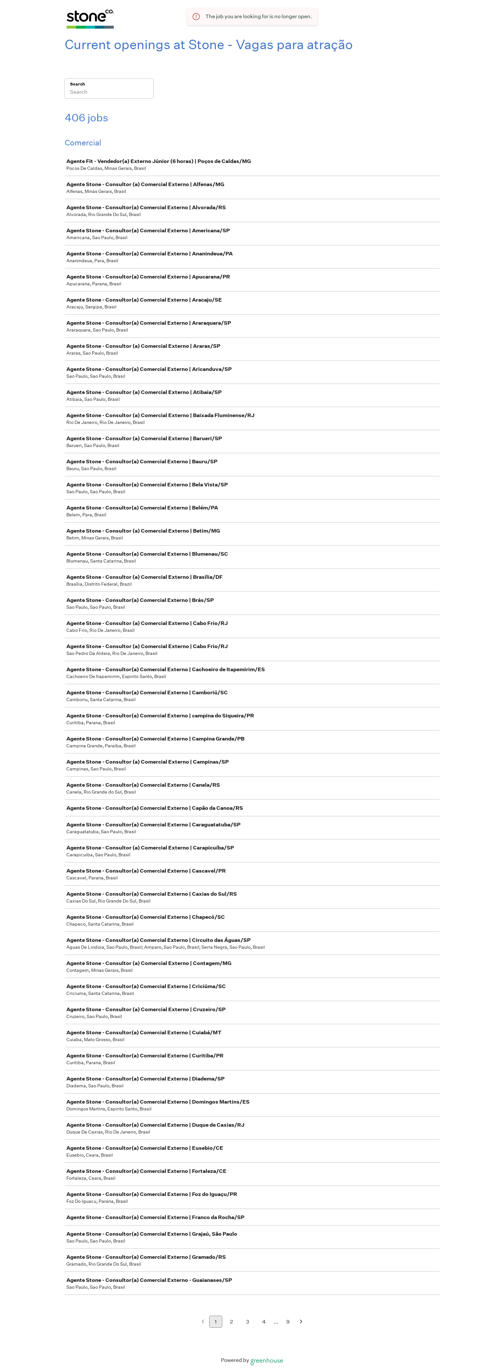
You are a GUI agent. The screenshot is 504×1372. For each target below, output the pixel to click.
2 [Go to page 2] (231, 1322)
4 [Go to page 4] (264, 1322)
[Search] (109, 92)
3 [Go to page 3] (247, 1322)
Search (77, 84)
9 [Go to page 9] (288, 1322)
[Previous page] (203, 1322)
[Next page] (301, 1322)
